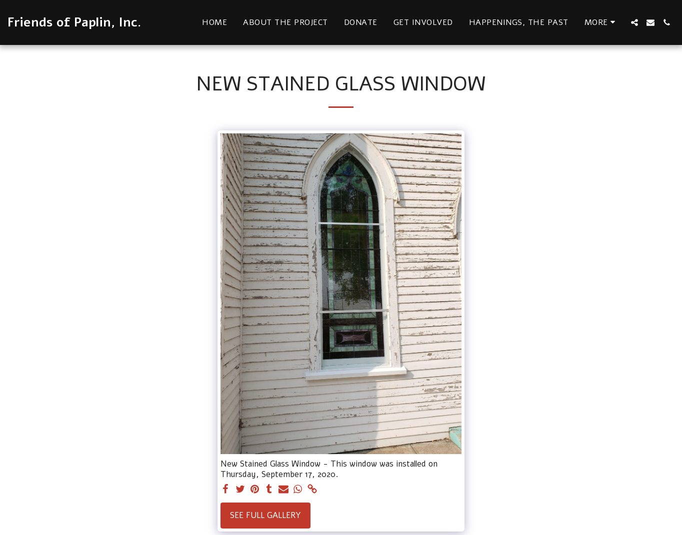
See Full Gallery (265, 515)
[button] (634, 22)
